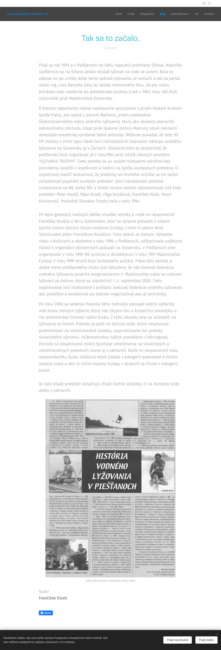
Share (46, 613)
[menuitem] (120, 14)
